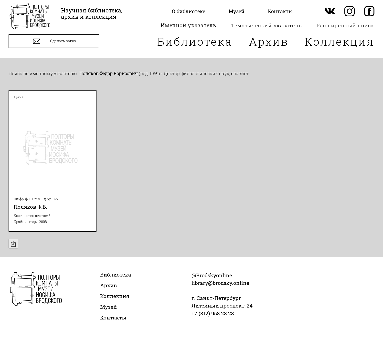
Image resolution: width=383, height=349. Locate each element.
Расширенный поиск (345, 25)
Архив (268, 41)
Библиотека (194, 41)
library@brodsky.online (220, 282)
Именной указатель (188, 25)
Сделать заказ (54, 41)
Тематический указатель (266, 25)
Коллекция (339, 41)
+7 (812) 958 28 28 (213, 313)
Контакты (113, 317)
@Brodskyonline (212, 275)
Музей (108, 306)
